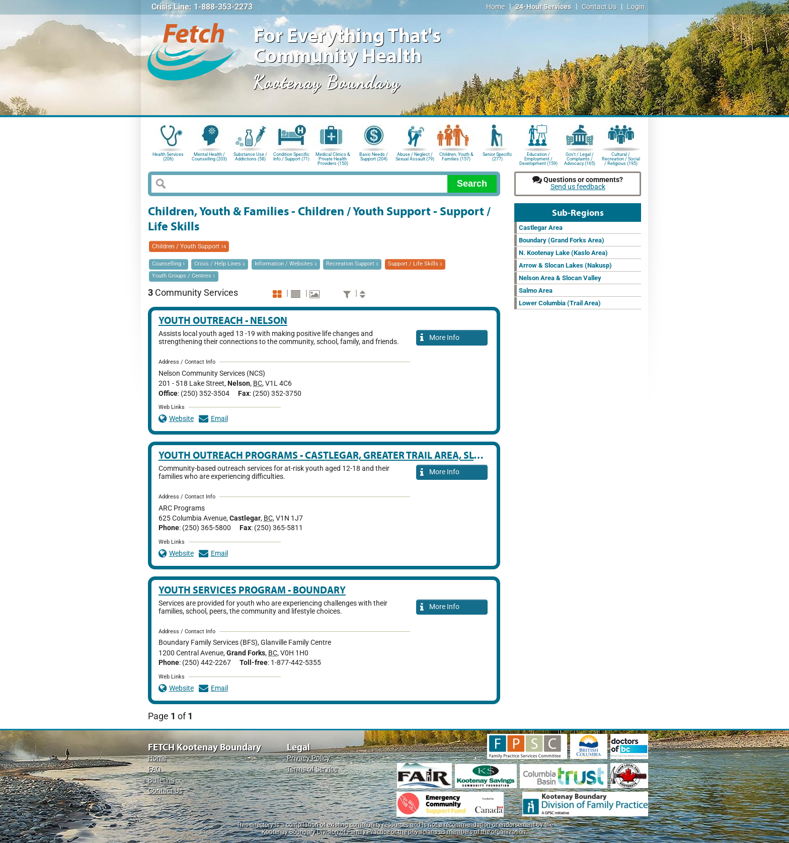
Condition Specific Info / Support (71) (291, 156)
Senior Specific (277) (497, 156)
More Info (439, 338)
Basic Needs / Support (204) (373, 156)
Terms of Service (312, 769)
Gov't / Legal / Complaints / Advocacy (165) (579, 158)
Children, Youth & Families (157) (456, 156)
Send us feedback (577, 187)
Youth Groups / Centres (183, 276)
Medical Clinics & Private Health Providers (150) (332, 158)
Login (636, 7)
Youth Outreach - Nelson (223, 320)
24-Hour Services (543, 7)
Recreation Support (352, 264)
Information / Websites (286, 264)
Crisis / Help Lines (219, 264)
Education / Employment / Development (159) (538, 158)
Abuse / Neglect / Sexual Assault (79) (415, 156)
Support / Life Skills (415, 264)
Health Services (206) (168, 156)
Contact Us (599, 7)
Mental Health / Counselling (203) (209, 156)
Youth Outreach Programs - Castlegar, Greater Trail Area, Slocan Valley (347, 455)
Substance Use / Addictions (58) (250, 156)
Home (495, 7)
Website (176, 418)
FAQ (154, 769)
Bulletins (161, 780)
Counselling (168, 264)
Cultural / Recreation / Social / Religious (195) (621, 158)
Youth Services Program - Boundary (252, 589)
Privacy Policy (308, 758)
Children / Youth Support (189, 246)
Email (213, 418)
